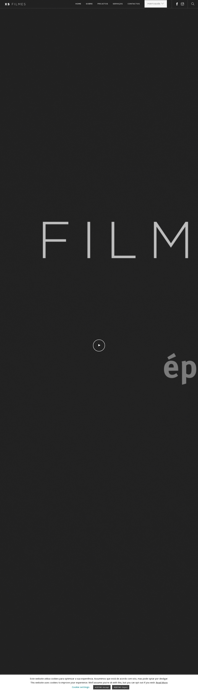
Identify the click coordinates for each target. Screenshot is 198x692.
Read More (162, 682)
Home (78, 4)
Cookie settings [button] (80, 687)
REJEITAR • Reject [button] (120, 687)
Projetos (102, 4)
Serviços (118, 4)
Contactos (133, 4)
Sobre (89, 4)
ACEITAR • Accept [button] (102, 687)
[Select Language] (156, 4)
